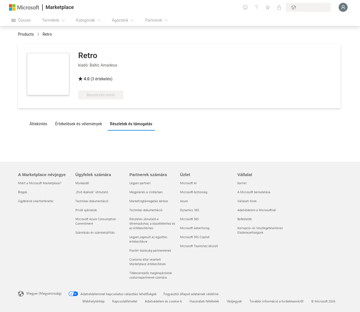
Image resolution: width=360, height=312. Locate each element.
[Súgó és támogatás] (256, 7)
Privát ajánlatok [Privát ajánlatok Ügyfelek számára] (86, 210)
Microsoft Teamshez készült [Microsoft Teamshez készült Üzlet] (199, 246)
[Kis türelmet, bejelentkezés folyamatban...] (343, 7)
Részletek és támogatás (131, 124)
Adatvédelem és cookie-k (163, 301)
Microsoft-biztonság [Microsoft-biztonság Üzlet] (193, 192)
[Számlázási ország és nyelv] (308, 7)
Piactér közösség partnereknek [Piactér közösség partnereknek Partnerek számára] (150, 250)
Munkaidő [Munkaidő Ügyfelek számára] (82, 183)
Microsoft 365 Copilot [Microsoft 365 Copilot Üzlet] (195, 237)
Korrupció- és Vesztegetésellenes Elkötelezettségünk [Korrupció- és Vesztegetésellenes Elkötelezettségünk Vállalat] (260, 230)
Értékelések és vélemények (78, 124)
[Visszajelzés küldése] (245, 7)
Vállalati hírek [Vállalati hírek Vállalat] (246, 201)
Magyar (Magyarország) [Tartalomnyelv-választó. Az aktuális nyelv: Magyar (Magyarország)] (44, 293)
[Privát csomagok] (279, 7)
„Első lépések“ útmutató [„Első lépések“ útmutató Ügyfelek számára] (91, 192)
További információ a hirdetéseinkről (276, 301)
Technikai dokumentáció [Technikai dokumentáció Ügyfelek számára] (91, 201)
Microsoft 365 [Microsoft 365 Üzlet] (189, 219)
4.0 (86, 79)
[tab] (40, 123)
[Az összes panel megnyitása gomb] (21, 20)
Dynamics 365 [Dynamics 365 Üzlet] (189, 210)
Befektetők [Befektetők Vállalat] (244, 219)
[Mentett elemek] (267, 7)
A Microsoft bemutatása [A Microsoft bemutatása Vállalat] (253, 192)
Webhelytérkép (93, 301)
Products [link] (26, 34)
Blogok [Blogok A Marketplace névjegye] (22, 192)
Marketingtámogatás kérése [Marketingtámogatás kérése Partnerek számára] (148, 201)
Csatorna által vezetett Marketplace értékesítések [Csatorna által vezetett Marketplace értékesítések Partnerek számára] (147, 261)
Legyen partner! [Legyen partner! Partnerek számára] (140, 183)
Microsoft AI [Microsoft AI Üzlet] (188, 183)
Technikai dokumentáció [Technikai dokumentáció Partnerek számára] (145, 210)
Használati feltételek (204, 301)
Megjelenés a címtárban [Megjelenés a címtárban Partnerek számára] (146, 192)
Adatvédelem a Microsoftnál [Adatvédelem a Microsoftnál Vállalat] (256, 210)
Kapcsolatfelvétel (124, 301)
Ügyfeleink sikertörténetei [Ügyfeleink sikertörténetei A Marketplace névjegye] (35, 201)
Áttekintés (38, 124)
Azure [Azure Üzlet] (184, 201)
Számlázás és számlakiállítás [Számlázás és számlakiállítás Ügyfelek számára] (95, 232)
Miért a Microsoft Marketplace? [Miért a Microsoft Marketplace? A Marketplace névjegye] (39, 183)
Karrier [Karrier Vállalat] (242, 183)
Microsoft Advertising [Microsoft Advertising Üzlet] (194, 228)
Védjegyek (234, 301)
